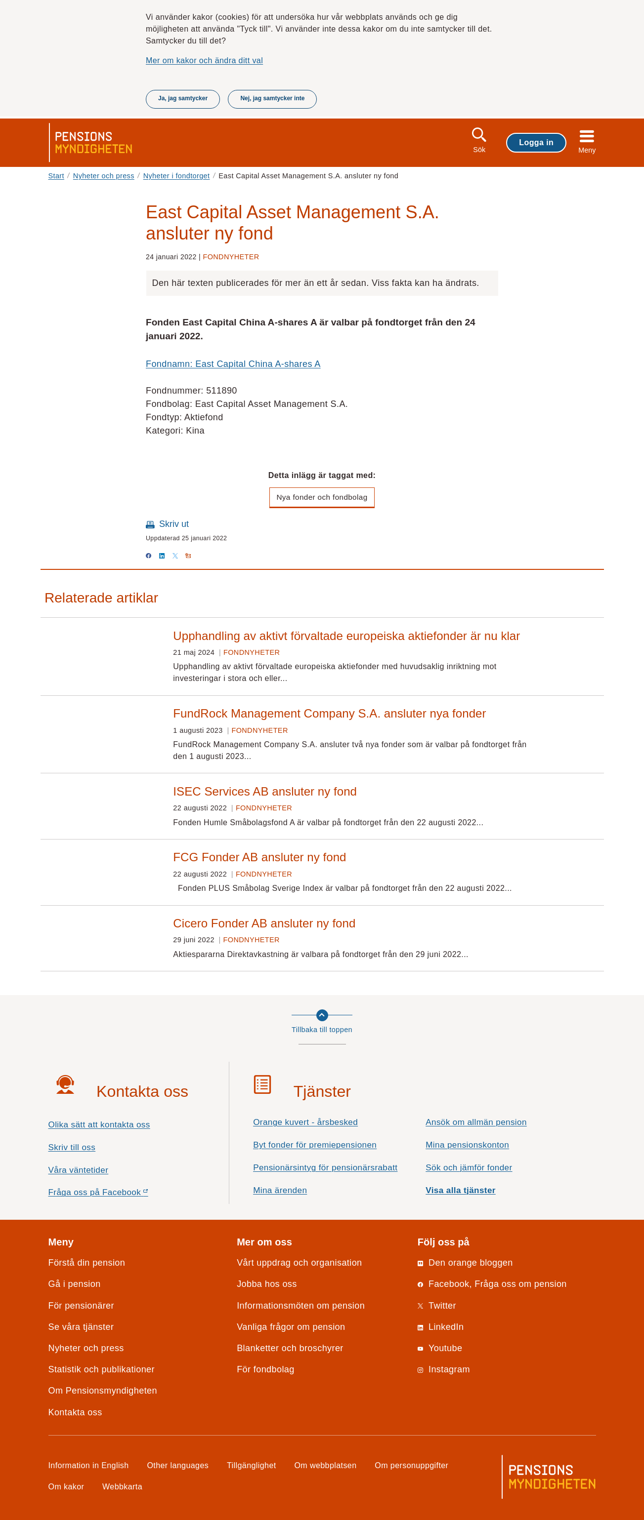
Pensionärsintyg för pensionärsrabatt (325, 1167)
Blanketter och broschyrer (290, 1348)
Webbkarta (122, 1486)
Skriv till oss (72, 1147)
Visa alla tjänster (461, 1190)
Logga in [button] (536, 142)
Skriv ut (174, 524)
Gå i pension (74, 1284)
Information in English (88, 1465)
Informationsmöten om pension (301, 1306)
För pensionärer (81, 1306)
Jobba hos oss (267, 1284)
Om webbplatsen (325, 1465)
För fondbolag (266, 1369)
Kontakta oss (75, 1412)
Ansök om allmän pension (476, 1122)
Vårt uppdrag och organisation (299, 1263)
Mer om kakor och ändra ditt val (204, 60)
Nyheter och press (103, 176)
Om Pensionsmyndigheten (102, 1391)
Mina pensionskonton (467, 1145)
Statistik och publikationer (101, 1369)
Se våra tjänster (81, 1327)
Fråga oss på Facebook (115, 1195)
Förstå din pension (87, 1263)
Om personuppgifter (411, 1465)
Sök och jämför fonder (469, 1167)
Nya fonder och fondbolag (321, 497)
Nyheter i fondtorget (176, 176)
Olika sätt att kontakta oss (99, 1124)
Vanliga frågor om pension (291, 1327)
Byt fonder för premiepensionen (315, 1145)
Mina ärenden (280, 1190)
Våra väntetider (78, 1170)
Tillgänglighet (251, 1465)
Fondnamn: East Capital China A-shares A (233, 364)
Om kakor (66, 1486)
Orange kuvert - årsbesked (305, 1122)
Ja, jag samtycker (183, 98)
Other (178, 1465)
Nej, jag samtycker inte (272, 98)
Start (56, 176)
